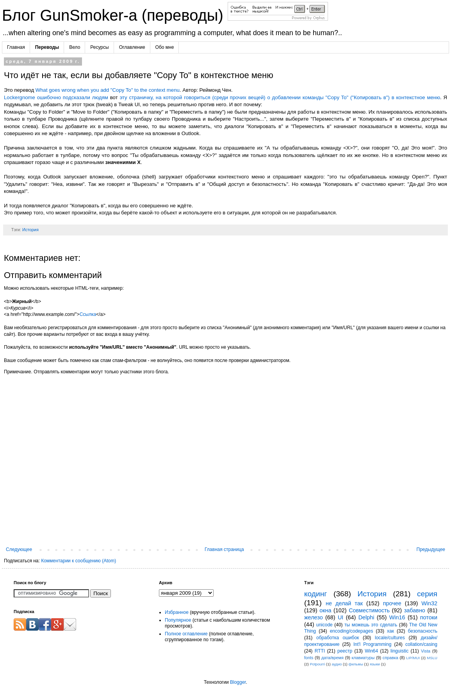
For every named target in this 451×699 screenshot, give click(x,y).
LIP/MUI (413, 658)
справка (390, 657)
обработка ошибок (337, 637)
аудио (337, 664)
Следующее (19, 549)
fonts (308, 657)
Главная (16, 47)
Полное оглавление (186, 634)
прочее (392, 603)
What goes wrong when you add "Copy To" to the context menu (108, 90)
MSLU (432, 658)
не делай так (344, 603)
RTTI (320, 651)
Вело (74, 47)
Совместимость (369, 610)
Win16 (397, 617)
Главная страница (224, 549)
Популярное (178, 620)
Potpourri (317, 664)
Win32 (429, 603)
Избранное (177, 612)
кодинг (315, 594)
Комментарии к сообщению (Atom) (78, 560)
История (30, 229)
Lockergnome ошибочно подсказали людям (56, 97)
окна (325, 610)
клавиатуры (362, 657)
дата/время (332, 657)
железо (313, 617)
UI (340, 617)
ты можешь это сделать (370, 625)
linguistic (399, 651)
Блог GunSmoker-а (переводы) (115, 15)
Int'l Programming (372, 644)
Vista (425, 651)
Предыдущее (431, 549)
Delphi (366, 617)
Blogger (238, 682)
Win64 (371, 651)
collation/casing (421, 644)
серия (427, 594)
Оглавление (132, 47)
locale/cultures (390, 637)
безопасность (422, 631)
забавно (414, 610)
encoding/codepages (351, 631)
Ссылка (88, 314)
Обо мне (164, 47)
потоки (428, 617)
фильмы (355, 664)
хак (390, 631)
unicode (324, 625)
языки (375, 664)
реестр (344, 651)
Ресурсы (99, 47)
